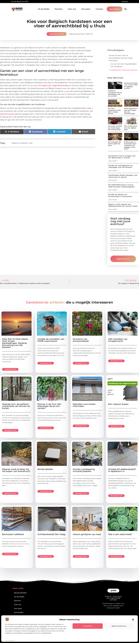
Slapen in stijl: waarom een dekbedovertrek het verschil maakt (123, 205)
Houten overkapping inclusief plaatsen (84, 470)
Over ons (72, 9)
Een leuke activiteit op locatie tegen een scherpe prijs (115, 127)
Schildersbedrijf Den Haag (51, 534)
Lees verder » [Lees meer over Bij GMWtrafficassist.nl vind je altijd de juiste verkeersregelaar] (113, 190)
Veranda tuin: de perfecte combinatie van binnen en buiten (16, 406)
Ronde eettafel (45, 469)
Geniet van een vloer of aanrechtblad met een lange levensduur (120, 58)
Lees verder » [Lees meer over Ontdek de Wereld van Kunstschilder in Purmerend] (113, 199)
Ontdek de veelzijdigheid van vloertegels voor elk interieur (120, 166)
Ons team (85, 9)
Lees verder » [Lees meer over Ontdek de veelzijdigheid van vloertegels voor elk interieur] (113, 170)
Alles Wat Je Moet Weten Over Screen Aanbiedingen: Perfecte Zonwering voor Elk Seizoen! (15, 343)
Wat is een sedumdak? (120, 534)
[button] (133, 619)
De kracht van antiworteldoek (81, 340)
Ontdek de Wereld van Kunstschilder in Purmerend (120, 195)
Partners (58, 9)
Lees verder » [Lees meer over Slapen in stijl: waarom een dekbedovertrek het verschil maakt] (113, 209)
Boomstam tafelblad (13, 534)
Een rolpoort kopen (118, 404)
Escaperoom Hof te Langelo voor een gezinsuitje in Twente (121, 157)
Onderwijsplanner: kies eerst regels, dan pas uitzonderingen (130, 110)
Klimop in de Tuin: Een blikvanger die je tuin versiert (49, 406)
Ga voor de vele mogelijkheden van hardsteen (123, 65)
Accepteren (87, 626)
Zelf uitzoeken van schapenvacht (118, 340)
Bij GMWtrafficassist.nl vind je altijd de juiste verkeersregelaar (121, 186)
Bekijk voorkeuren (119, 626)
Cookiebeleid (9, 640)
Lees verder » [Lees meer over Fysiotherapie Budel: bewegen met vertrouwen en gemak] (113, 180)
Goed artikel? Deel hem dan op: (124, 70)
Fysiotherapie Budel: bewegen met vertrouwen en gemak (122, 176)
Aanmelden (19, 612)
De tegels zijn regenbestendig (53, 85)
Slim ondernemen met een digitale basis (130, 127)
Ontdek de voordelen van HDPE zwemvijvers (50, 340)
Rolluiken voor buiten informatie (84, 405)
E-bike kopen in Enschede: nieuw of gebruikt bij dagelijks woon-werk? (130, 145)
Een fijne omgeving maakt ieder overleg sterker (114, 110)
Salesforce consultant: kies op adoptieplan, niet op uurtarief (115, 93)
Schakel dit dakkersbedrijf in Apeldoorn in (122, 470)
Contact (99, 9)
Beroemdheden (20, 593)
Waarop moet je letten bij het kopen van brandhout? (16, 470)
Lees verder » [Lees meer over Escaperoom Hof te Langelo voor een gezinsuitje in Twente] (113, 161)
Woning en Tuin (57, 34)
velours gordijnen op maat (87, 534)
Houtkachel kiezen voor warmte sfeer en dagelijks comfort (131, 85)
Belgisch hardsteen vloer (22, 143)
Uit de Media (43, 9)
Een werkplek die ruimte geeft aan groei (114, 143)
